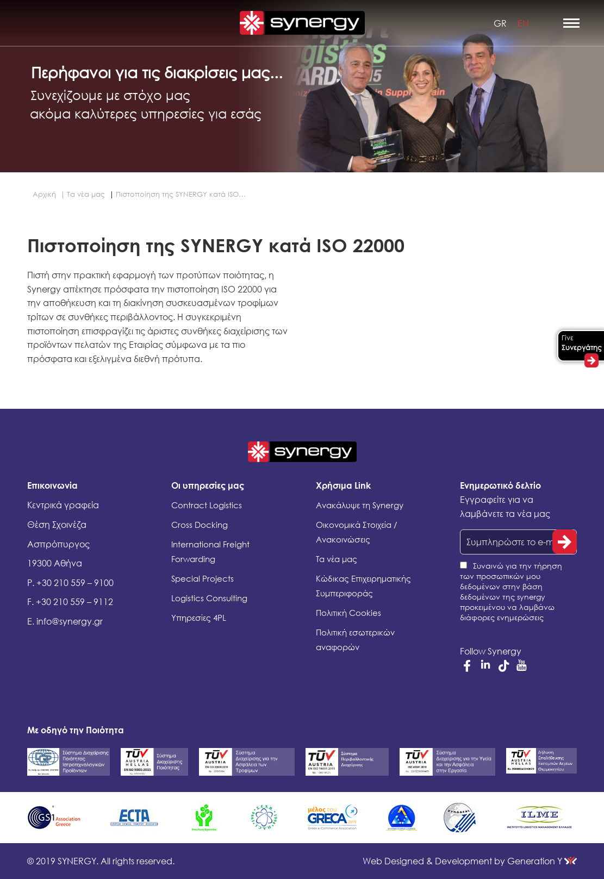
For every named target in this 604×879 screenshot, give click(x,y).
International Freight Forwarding (210, 551)
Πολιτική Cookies (348, 612)
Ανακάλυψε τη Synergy (359, 505)
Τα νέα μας (336, 558)
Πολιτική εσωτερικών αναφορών (355, 639)
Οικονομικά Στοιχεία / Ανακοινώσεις (356, 532)
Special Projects (202, 578)
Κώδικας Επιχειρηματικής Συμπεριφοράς (363, 586)
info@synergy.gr (69, 621)
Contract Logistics (206, 505)
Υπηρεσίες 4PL (198, 617)
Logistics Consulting (209, 598)
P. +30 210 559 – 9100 (70, 582)
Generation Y (470, 860)
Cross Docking (199, 524)
